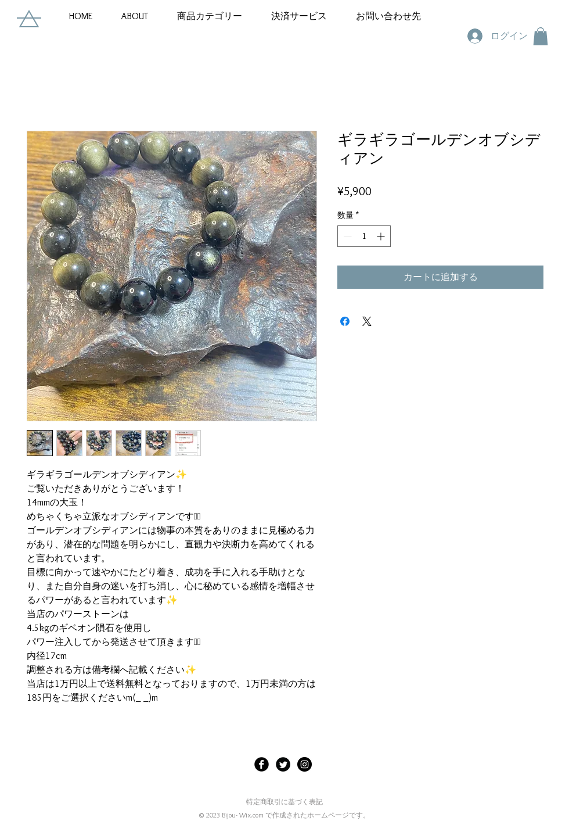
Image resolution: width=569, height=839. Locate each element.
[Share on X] (367, 321)
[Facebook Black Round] (261, 764)
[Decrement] (346, 236)
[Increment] (381, 236)
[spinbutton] (364, 236)
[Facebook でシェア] (345, 321)
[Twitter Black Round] (283, 764)
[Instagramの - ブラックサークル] (304, 764)
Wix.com (251, 815)
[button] (210, 16)
